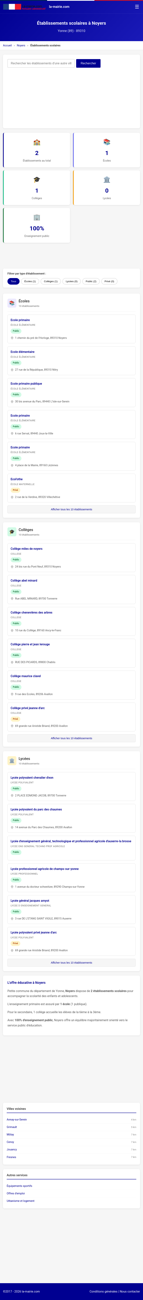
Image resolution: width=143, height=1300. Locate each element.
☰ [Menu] (137, 6)
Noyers (21, 45)
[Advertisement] (71, 96)
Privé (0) (109, 281)
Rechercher (88, 63)
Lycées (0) (71, 281)
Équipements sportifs (19, 1186)
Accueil (7, 45)
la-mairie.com (31, 1291)
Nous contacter (130, 1291)
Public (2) (91, 281)
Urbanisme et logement (20, 1201)
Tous (13, 281)
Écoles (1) (30, 281)
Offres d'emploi (16, 1193)
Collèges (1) (51, 281)
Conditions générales (103, 1291)
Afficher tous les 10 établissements (71, 509)
